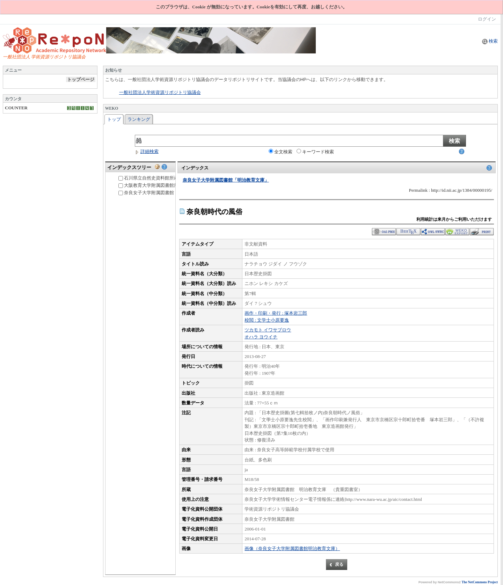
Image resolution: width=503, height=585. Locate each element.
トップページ (80, 79)
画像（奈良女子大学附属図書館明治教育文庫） (292, 548)
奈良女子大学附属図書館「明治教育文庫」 (164, 192)
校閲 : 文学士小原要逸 (267, 320)
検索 (490, 41)
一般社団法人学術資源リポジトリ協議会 (160, 92)
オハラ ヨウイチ (261, 336)
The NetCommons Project (480, 582)
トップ (114, 119)
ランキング (138, 119)
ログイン (487, 19)
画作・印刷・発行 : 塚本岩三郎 (276, 313)
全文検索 (280, 151)
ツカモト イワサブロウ (268, 329)
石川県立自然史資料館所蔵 (148, 178)
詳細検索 (147, 151)
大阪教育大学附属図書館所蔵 (150, 185)
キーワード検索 (315, 151)
